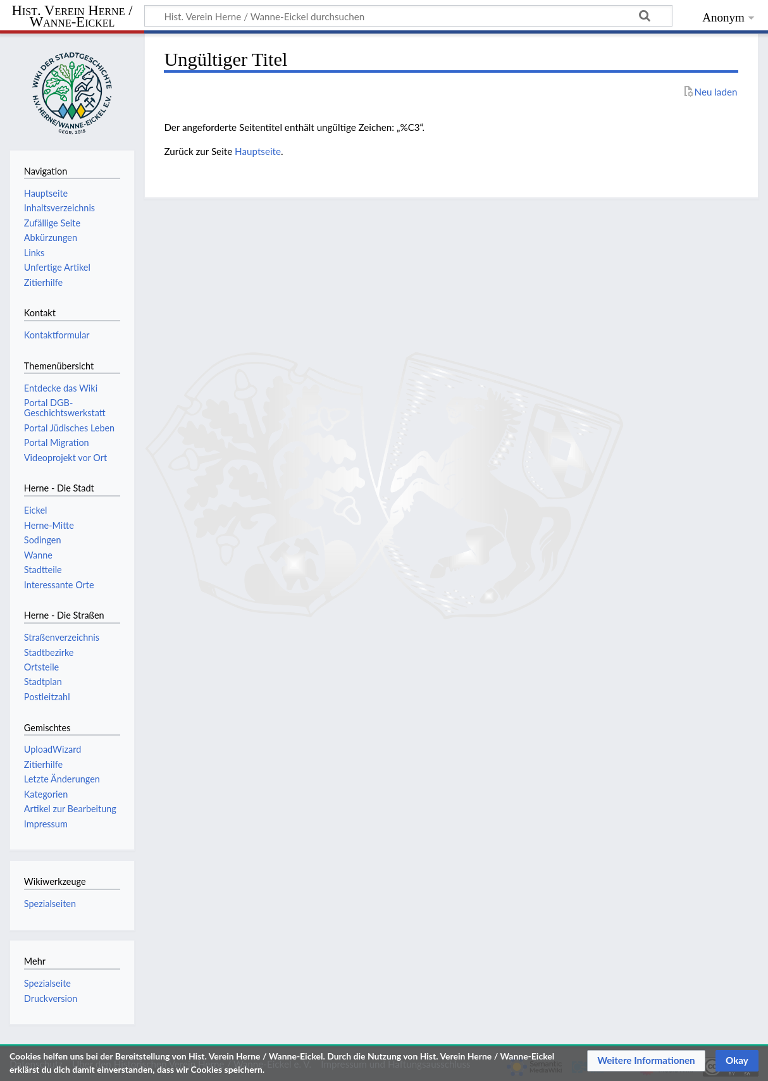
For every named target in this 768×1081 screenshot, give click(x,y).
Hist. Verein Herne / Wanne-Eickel (72, 16)
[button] (646, 1061)
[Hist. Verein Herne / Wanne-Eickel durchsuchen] (408, 16)
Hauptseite (258, 151)
